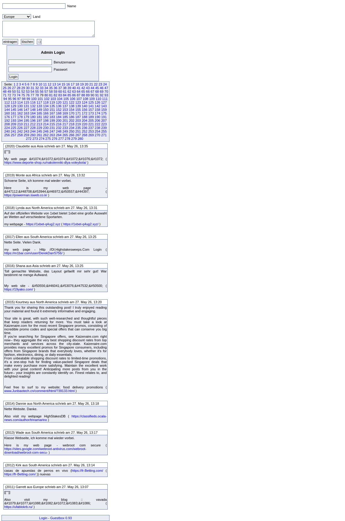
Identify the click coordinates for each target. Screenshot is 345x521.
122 (71, 102)
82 (55, 95)
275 (48, 138)
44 (92, 88)
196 (33, 120)
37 (60, 88)
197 (39, 120)
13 (54, 84)
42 (83, 88)
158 (97, 109)
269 (91, 135)
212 (33, 124)
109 (92, 99)
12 (49, 84)
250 (71, 131)
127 (103, 102)
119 (52, 102)
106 (72, 99)
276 (54, 138)
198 (46, 120)
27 (14, 88)
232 (59, 128)
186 (71, 117)
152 (59, 109)
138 (71, 106)
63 (74, 91)
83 (60, 95)
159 (103, 109)
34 (46, 88)
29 (23, 88)
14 (59, 84)
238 (97, 128)
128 (7, 106)
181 (39, 117)
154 (71, 109)
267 (78, 135)
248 (59, 131)
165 (39, 113)
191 (103, 117)
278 (67, 138)
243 (26, 131)
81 (51, 95)
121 (65, 102)
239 (103, 128)
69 (101, 91)
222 (97, 124)
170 (71, 113)
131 (26, 106)
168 (59, 113)
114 (20, 102)
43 (88, 88)
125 (91, 102)
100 (33, 99)
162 (20, 113)
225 (13, 128)
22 (95, 84)
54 (32, 91)
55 (37, 91)
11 (45, 84)
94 (5, 99)
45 (97, 88)
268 (84, 135)
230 (46, 128)
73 (14, 95)
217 (65, 124)
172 (84, 113)
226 (20, 128)
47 (106, 88)
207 (103, 120)
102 (46, 99)
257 (13, 135)
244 (33, 131)
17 (72, 84)
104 (59, 99)
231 (52, 128)
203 (78, 120)
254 (97, 131)
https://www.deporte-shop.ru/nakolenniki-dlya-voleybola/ (45, 162)
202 (71, 120)
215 (52, 124)
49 (9, 91)
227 (26, 128)
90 (92, 95)
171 (78, 113)
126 (97, 102)
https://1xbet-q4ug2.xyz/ (81, 224)
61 (65, 91)
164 (33, 113)
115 (26, 102)
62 (69, 91)
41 (78, 88)
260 (33, 135)
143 (103, 106)
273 (35, 138)
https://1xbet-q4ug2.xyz (43, 224)
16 (68, 84)
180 (33, 117)
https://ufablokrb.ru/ (18, 507)
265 (65, 135)
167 (52, 113)
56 (41, 91)
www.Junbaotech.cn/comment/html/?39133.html (39, 391)
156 (84, 109)
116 (33, 102)
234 (71, 128)
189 (91, 117)
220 (84, 124)
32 (37, 88)
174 (97, 113)
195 (26, 120)
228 (33, 128)
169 (65, 113)
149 (39, 109)
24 (105, 84)
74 (18, 95)
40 (74, 88)
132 (33, 106)
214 (46, 124)
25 (4, 88)
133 (39, 106)
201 (65, 120)
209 (13, 124)
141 (91, 106)
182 (46, 117)
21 (91, 84)
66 (88, 91)
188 (84, 117)
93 (106, 95)
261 (39, 135)
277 (61, 138)
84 (64, 95)
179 (26, 117)
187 (78, 117)
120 (59, 102)
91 (97, 95)
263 (52, 135)
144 (7, 109)
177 (13, 117)
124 (84, 102)
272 (28, 138)
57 (46, 91)
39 (69, 88)
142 (97, 106)
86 (74, 95)
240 (7, 131)
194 (20, 120)
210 (20, 124)
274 (41, 138)
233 (65, 128)
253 (91, 131)
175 (103, 113)
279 (74, 138)
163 (26, 113)
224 (7, 128)
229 (39, 128)
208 (7, 124)
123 (78, 102)
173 (91, 113)
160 (7, 113)
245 (39, 131)
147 (26, 109)
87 (78, 95)
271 (103, 135)
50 (14, 91)
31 (32, 88)
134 (46, 106)
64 (78, 91)
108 (85, 99)
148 (33, 109)
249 (65, 131)
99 (28, 99)
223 (103, 124)
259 (26, 135)
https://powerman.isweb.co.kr (25, 195)
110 (98, 99)
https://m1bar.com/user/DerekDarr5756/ (33, 253)
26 (9, 88)
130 (20, 106)
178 (20, 117)
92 (101, 95)
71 (4, 95)
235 (78, 128)
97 (19, 99)
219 (78, 124)
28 (18, 88)
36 (55, 88)
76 (28, 95)
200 (59, 120)
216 (59, 124)
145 (13, 109)
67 (92, 91)
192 (7, 120)
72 (9, 95)
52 (23, 91)
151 (52, 109)
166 (46, 113)
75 (23, 95)
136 (59, 106)
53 (28, 91)
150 (46, 109)
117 (39, 102)
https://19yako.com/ (18, 289)
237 (91, 128)
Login (43, 518)
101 (40, 99)
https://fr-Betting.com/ (87, 470)
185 (65, 117)
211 (26, 124)
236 (84, 128)
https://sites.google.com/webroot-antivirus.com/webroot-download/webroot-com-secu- (45, 450)
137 (65, 106)
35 (51, 88)
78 (37, 95)
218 (71, 124)
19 (82, 84)
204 (84, 120)
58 (51, 91)
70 (106, 91)
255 (103, 131)
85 (69, 95)
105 (66, 99)
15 (63, 84)
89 (88, 95)
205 (91, 120)
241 (13, 131)
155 (78, 109)
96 (14, 99)
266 (71, 135)
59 (55, 91)
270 (97, 135)
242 (20, 131)
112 (7, 102)
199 (52, 120)
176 (7, 117)
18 (77, 84)
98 (23, 99)
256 (7, 135)
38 (65, 88)
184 (59, 117)
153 (65, 109)
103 (53, 99)
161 (13, 113)
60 (60, 91)
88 (83, 95)
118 (46, 102)
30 (28, 88)
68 (97, 91)
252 (84, 131)
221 (91, 124)
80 (46, 95)
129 (13, 106)
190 (97, 117)
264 (59, 135)
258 (20, 135)
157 (91, 109)
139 (78, 106)
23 (100, 84)
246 (46, 131)
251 (78, 131)
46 (101, 88)
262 (46, 135)
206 (97, 120)
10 (40, 84)
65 (83, 91)
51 (18, 91)
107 (79, 99)
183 (52, 117)
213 (39, 124)
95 (9, 99)
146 (20, 109)
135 (52, 106)
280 (80, 138)
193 (13, 120)
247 (52, 131)
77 (32, 95)
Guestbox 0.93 (61, 518)
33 (41, 88)
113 (13, 102)
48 (4, 91)
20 (86, 84)
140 (84, 106)
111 (105, 99)
